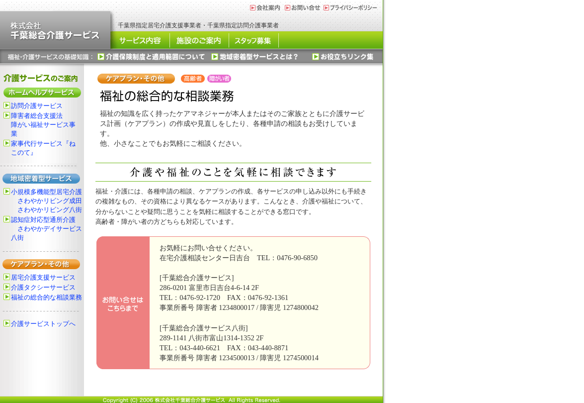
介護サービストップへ (43, 323)
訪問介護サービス (37, 105)
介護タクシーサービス (43, 287)
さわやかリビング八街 (49, 209)
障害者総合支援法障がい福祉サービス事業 (43, 124)
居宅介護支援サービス (43, 277)
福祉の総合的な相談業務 (46, 297)
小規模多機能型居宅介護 (46, 192)
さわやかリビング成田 (49, 201)
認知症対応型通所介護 (43, 219)
